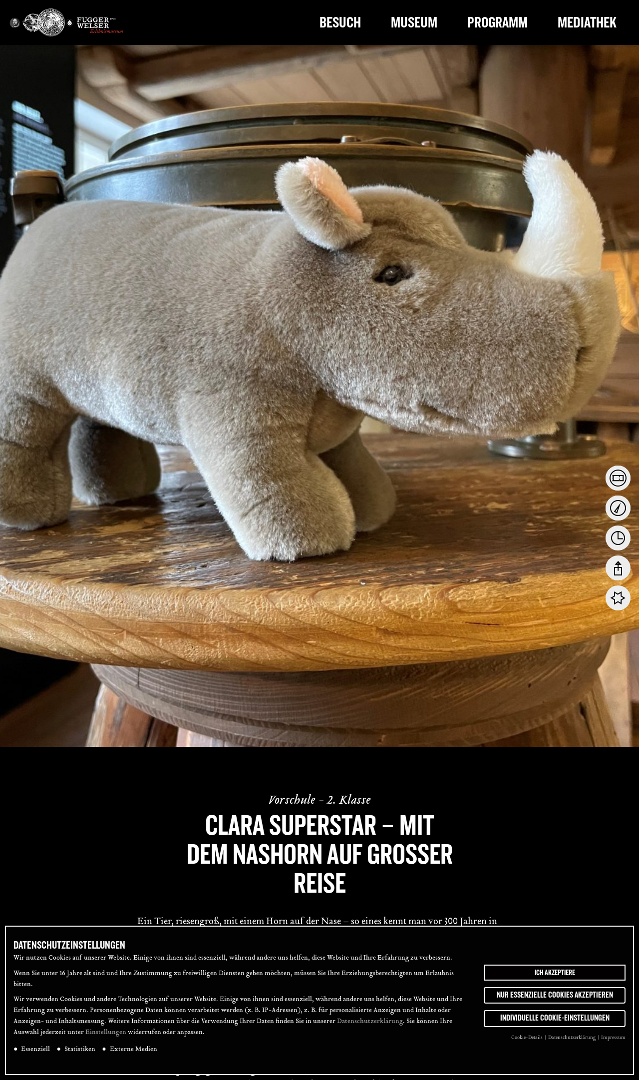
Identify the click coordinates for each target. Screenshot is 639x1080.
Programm (497, 22)
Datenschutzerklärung (370, 1022)
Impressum (613, 1038)
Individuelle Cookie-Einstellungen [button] (555, 1018)
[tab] (618, 478)
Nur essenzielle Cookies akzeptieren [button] (555, 995)
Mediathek (587, 22)
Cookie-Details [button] (527, 1038)
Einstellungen (105, 1033)
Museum (414, 22)
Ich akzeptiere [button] (555, 973)
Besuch (340, 22)
